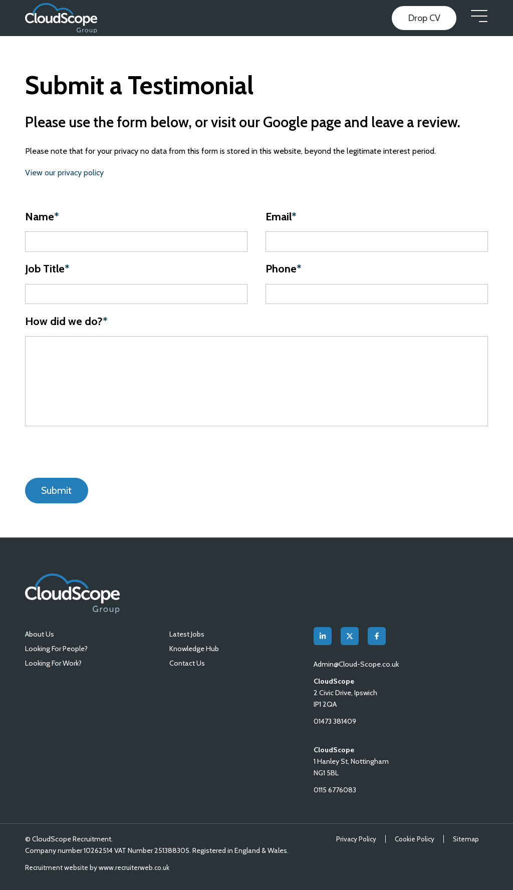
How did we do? (66, 321)
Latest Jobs (186, 634)
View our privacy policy (64, 172)
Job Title (47, 268)
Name (42, 216)
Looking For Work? (53, 663)
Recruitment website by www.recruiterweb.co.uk (97, 867)
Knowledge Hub (194, 648)
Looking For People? (56, 648)
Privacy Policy (356, 839)
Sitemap (466, 839)
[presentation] (89, 452)
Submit (56, 490)
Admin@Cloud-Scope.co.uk (357, 664)
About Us (39, 634)
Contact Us (187, 663)
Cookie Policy (414, 839)
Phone (284, 268)
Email (281, 216)
